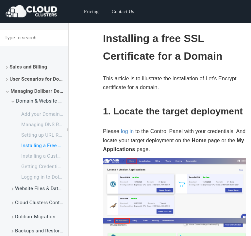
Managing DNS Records (44, 125)
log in (127, 131)
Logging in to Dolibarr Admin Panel (44, 177)
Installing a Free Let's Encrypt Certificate (44, 145)
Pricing (91, 11)
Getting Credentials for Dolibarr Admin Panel (44, 166)
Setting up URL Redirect (44, 135)
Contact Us (122, 11)
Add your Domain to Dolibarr (44, 114)
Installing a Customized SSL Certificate (44, 156)
